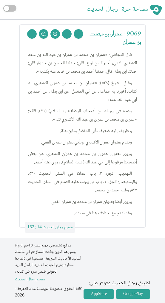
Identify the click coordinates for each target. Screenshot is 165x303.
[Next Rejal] (67, 34)
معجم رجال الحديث (30, 279)
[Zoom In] (55, 34)
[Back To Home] (32, 34)
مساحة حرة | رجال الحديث (117, 9)
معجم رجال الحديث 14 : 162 (50, 227)
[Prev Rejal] (78, 34)
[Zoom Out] (43, 34)
